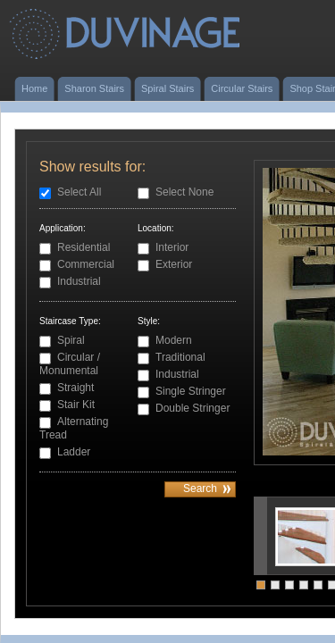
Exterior (173, 264)
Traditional (180, 357)
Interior (171, 247)
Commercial (85, 264)
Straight (75, 387)
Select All (79, 192)
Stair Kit (76, 404)
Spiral (71, 340)
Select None (184, 192)
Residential (83, 247)
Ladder (73, 452)
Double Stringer (192, 408)
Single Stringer (190, 391)
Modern (173, 340)
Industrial (79, 281)
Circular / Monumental (69, 364)
